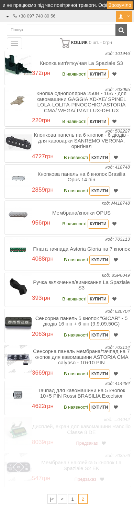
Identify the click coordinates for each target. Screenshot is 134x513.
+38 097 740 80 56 (37, 16)
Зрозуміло (120, 5)
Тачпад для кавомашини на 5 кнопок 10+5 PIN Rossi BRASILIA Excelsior (81, 393)
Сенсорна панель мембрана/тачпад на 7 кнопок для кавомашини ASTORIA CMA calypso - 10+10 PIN (81, 356)
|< (52, 499)
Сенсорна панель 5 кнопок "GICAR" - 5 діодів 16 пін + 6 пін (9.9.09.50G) (81, 321)
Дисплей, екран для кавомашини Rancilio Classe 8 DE (81, 429)
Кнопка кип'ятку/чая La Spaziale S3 (81, 63)
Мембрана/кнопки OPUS (81, 213)
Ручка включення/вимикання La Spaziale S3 (81, 285)
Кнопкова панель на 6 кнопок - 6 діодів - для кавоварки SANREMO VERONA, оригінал (81, 140)
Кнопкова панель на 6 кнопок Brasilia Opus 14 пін (81, 177)
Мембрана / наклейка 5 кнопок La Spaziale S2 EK (81, 465)
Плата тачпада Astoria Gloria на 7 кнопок (81, 249)
